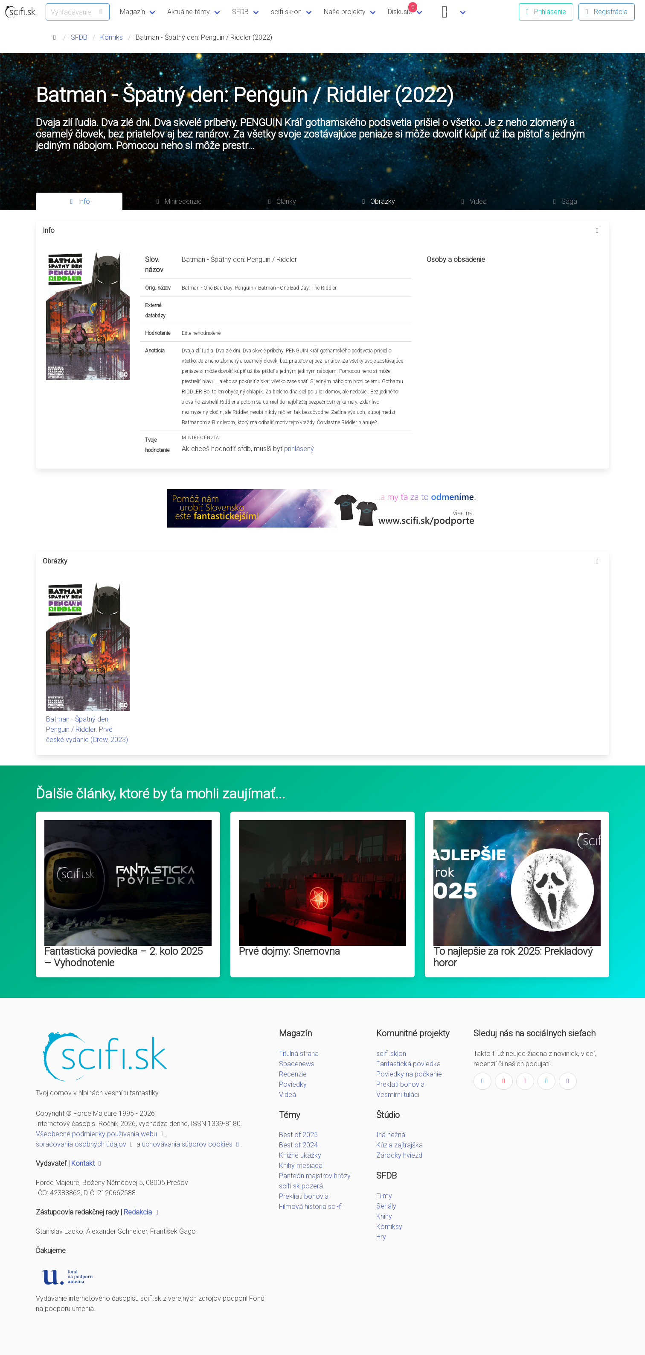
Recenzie (293, 1074)
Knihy (384, 1216)
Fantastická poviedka (408, 1064)
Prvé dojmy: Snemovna (289, 951)
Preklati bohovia (400, 1084)
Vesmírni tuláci (397, 1095)
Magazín (132, 12)
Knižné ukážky (300, 1155)
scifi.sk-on (286, 12)
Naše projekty (345, 12)
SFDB (240, 12)
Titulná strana (299, 1054)
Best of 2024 (298, 1145)
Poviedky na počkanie (409, 1074)
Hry (381, 1237)
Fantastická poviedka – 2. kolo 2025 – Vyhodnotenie (123, 957)
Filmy (384, 1196)
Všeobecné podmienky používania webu (101, 1134)
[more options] (597, 230)
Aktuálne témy (188, 12)
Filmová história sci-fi (311, 1206)
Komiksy (389, 1227)
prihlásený (299, 449)
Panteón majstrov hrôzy (315, 1176)
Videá (287, 1095)
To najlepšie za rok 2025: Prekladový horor (513, 957)
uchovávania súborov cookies (191, 1144)
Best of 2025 (298, 1135)
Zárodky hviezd (399, 1155)
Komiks (111, 37)
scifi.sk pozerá (301, 1186)
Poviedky (293, 1084)
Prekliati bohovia (303, 1196)
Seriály (386, 1206)
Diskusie (403, 9)
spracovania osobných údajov (85, 1144)
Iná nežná (390, 1135)
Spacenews (296, 1064)
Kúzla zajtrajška (399, 1145)
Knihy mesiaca (300, 1165)
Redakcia (142, 1212)
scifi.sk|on (391, 1054)
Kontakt (87, 1163)
